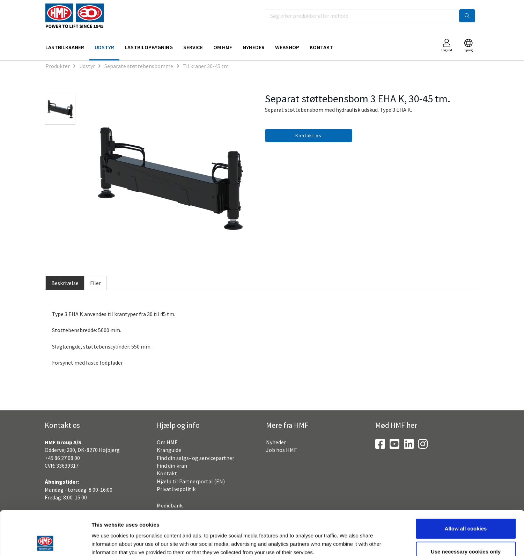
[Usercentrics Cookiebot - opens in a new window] (45, 542)
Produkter (57, 66)
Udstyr (104, 47)
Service (193, 47)
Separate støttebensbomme (138, 66)
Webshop (287, 47)
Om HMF (222, 47)
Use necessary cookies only (466, 510)
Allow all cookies (466, 487)
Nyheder (254, 47)
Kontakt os (308, 135)
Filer (95, 282)
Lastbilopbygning (149, 47)
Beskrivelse (65, 282)
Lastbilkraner (64, 47)
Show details (365, 542)
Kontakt (321, 47)
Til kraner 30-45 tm (206, 66)
